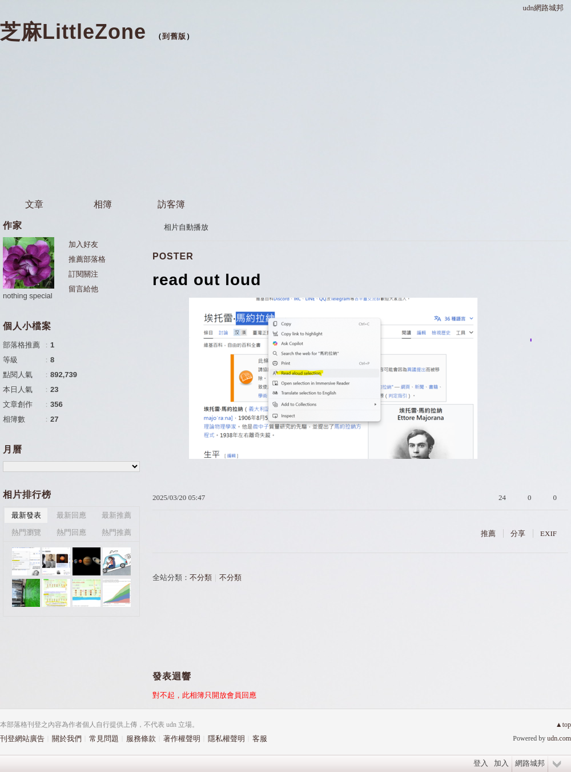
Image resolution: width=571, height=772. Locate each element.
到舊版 (174, 36)
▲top (563, 725)
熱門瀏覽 (26, 532)
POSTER (173, 256)
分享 (517, 533)
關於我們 (67, 738)
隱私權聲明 (226, 738)
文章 (34, 204)
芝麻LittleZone (73, 31)
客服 (259, 738)
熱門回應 (71, 532)
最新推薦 (116, 515)
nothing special (28, 295)
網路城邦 (530, 763)
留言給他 (83, 289)
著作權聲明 (181, 738)
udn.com (559, 738)
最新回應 (71, 515)
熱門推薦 (116, 532)
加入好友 (83, 244)
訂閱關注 (83, 274)
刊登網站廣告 (22, 738)
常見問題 (104, 738)
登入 (480, 763)
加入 (501, 763)
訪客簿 (171, 204)
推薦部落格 (87, 259)
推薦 (488, 533)
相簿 (103, 204)
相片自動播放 (186, 227)
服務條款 (141, 738)
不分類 (201, 577)
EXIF (548, 533)
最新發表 (26, 515)
